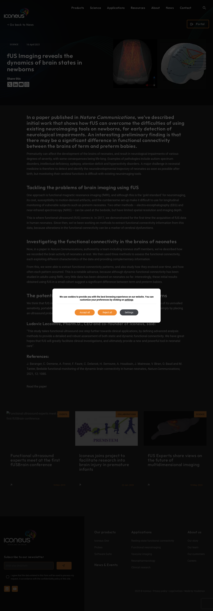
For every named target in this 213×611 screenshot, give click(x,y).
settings (129, 299)
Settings (129, 312)
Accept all (85, 312)
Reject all (107, 312)
